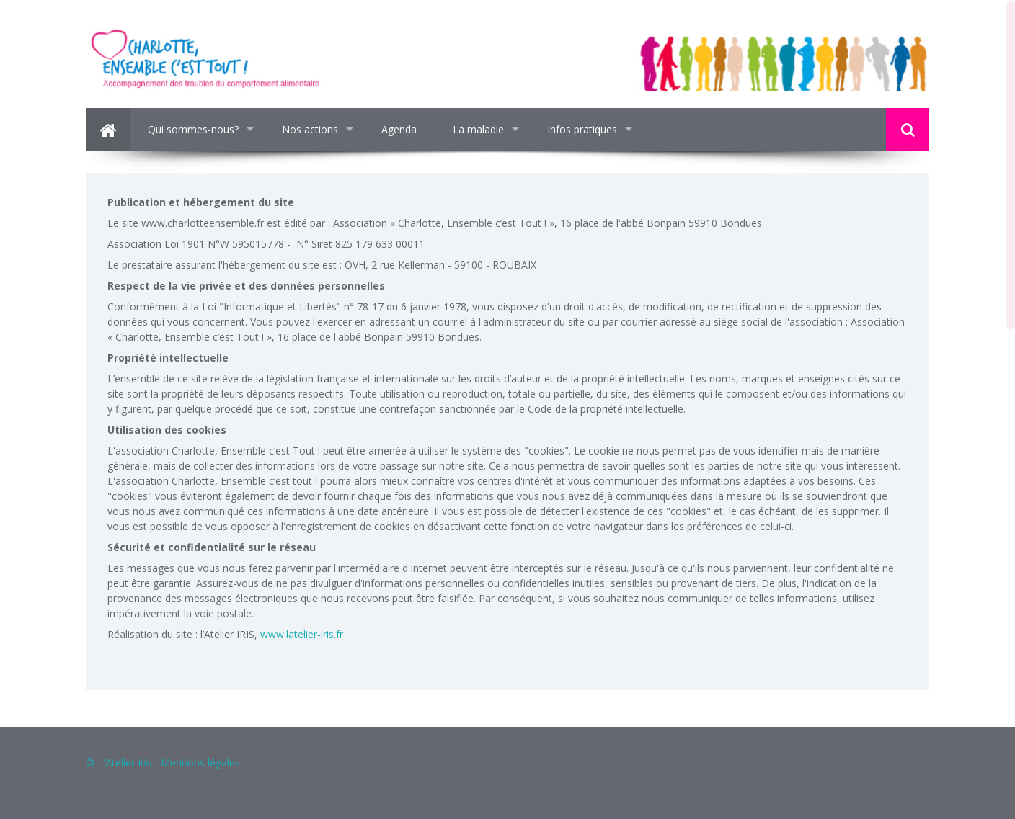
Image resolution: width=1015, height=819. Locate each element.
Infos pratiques (582, 129)
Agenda (399, 129)
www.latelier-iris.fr (301, 634)
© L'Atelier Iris (118, 762)
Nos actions (310, 129)
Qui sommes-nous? (193, 129)
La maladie (478, 129)
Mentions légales (200, 762)
